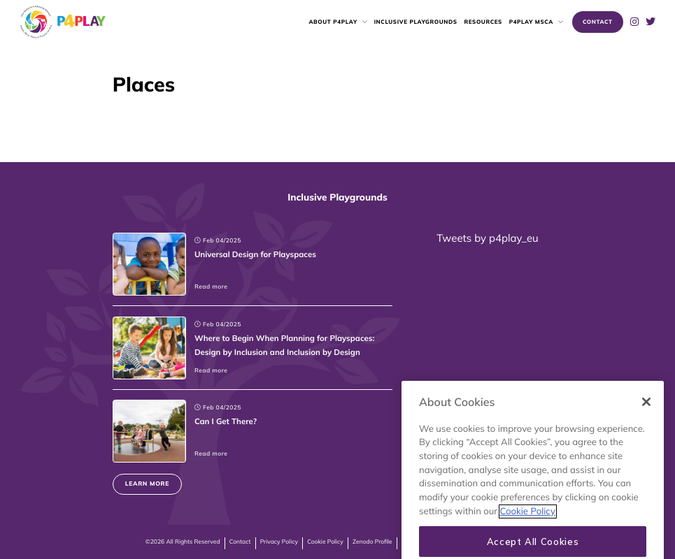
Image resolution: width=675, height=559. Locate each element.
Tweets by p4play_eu (487, 238)
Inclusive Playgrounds (415, 21)
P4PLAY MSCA (531, 21)
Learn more (147, 484)
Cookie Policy (325, 542)
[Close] (646, 428)
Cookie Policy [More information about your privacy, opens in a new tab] (527, 538)
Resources (483, 21)
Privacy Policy (279, 542)
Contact (240, 542)
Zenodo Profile (372, 542)
